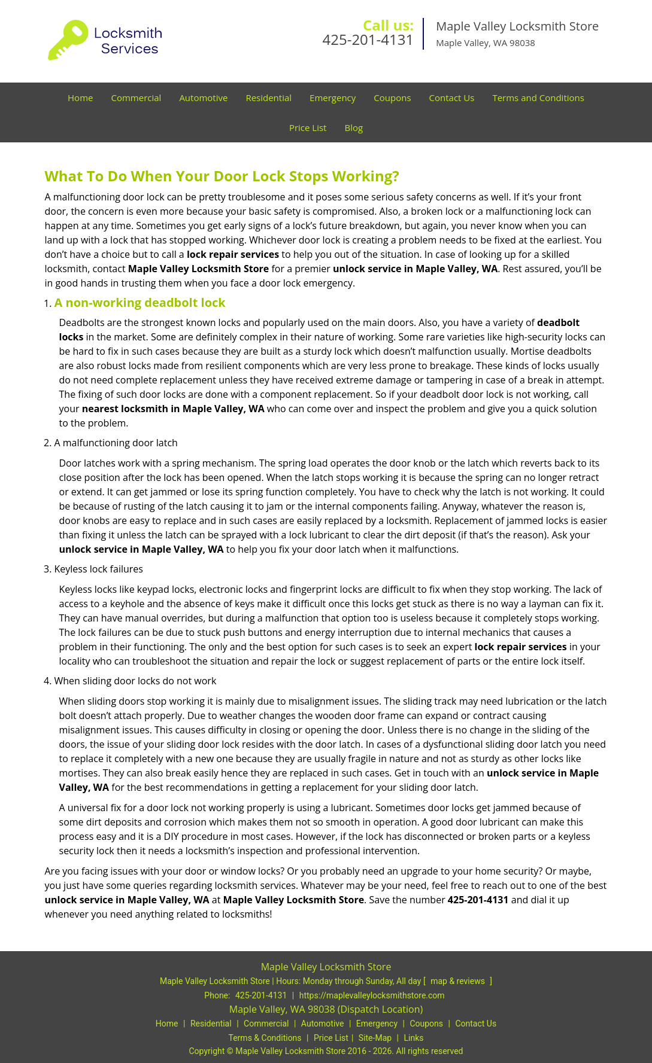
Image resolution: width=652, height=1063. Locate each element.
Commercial (136, 97)
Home (80, 97)
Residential (268, 97)
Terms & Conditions (265, 1038)
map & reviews (458, 981)
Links (413, 1038)
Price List (308, 127)
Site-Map (375, 1038)
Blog (353, 127)
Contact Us (452, 97)
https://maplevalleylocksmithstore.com (372, 995)
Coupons (392, 97)
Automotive (203, 97)
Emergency (333, 97)
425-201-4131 (368, 39)
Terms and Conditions (538, 97)
